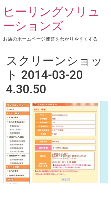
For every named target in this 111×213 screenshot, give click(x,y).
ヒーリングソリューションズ (51, 19)
